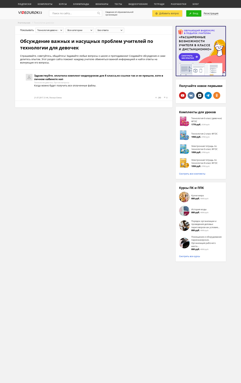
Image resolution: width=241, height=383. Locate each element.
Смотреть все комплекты (192, 173)
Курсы (60, 4)
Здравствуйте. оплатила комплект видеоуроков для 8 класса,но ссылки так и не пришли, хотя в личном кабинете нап (98, 77)
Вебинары (98, 4)
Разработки (171, 4)
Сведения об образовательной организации (119, 13)
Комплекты (43, 4)
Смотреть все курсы (189, 256)
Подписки (24, 4)
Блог (188, 4)
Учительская (24, 22)
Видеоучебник (132, 4)
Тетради (153, 4)
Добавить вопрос (167, 13)
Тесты (114, 4)
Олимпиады (78, 4)
